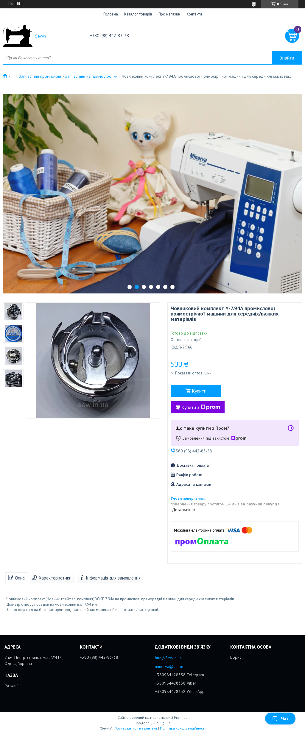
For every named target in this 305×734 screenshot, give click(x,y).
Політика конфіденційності (182, 728)
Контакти (194, 14)
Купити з (200, 407)
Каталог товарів (138, 14)
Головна (110, 14)
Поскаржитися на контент (135, 728)
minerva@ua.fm (169, 666)
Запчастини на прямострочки (91, 76)
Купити (199, 391)
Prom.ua (181, 717)
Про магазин (169, 14)
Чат (280, 718)
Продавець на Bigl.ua (152, 723)
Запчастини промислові (40, 76)
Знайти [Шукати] (286, 57)
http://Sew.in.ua (168, 657)
